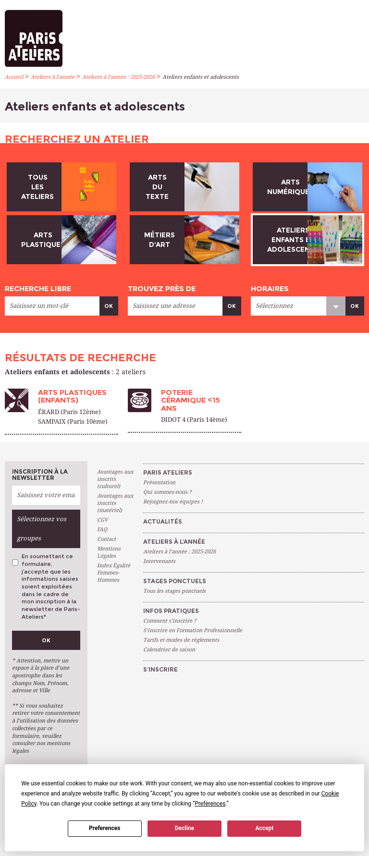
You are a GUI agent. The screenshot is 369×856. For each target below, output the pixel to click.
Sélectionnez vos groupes (41, 528)
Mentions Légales (109, 552)
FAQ (102, 529)
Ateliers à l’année (52, 77)
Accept (264, 828)
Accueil (14, 77)
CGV (102, 520)
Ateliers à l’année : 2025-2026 (118, 77)
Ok (108, 306)
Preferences (105, 828)
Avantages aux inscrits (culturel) (115, 479)
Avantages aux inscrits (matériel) (115, 503)
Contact (106, 539)
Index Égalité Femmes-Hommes (113, 573)
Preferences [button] (210, 803)
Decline (184, 828)
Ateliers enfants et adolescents (200, 77)
